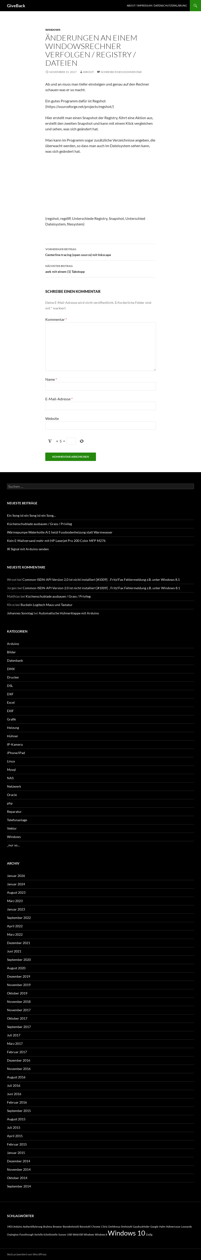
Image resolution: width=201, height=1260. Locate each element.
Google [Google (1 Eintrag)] (154, 1226)
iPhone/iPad (16, 753)
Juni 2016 (14, 1094)
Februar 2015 (17, 1144)
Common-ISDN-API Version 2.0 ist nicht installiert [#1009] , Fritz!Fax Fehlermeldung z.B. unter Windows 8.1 (101, 580)
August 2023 (16, 892)
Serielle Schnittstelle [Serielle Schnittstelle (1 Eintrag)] (46, 1234)
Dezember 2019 (18, 976)
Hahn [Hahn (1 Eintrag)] (162, 1226)
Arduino (13, 644)
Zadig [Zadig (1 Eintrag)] (149, 1234)
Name (51, 379)
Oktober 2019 (17, 993)
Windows (52, 29)
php (10, 803)
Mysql (11, 770)
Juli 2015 (13, 1127)
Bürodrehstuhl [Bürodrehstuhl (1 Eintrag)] (71, 1226)
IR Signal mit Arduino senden (28, 549)
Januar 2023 (16, 909)
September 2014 (19, 1186)
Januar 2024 (16, 884)
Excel (11, 702)
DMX (11, 669)
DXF (10, 694)
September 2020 (19, 960)
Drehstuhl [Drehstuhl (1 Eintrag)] (126, 1226)
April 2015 (15, 1136)
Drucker (13, 677)
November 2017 (19, 1010)
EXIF (10, 711)
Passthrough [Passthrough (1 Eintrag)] (26, 1234)
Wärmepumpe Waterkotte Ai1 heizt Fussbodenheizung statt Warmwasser (60, 532)
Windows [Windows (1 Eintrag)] (89, 1234)
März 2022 (15, 934)
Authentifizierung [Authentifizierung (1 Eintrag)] (32, 1226)
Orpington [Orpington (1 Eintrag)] (13, 1234)
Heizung (13, 728)
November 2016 (19, 1069)
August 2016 (16, 1077)
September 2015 (19, 1111)
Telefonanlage (17, 820)
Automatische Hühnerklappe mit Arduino (69, 613)
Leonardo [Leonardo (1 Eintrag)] (186, 1226)
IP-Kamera (15, 744)
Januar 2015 (16, 1153)
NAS (10, 778)
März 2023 (15, 901)
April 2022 (15, 926)
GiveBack (16, 5)
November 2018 (19, 1002)
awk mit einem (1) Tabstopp (100, 268)
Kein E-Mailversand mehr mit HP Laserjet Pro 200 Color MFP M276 (56, 541)
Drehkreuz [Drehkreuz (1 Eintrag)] (114, 1226)
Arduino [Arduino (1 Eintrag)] (17, 1226)
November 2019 (19, 985)
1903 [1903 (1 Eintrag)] (10, 1226)
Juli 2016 (13, 1085)
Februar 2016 (17, 1102)
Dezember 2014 (18, 1161)
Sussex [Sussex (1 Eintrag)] (62, 1234)
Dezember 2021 (18, 943)
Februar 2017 (17, 1052)
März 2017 (15, 1043)
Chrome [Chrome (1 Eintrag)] (95, 1226)
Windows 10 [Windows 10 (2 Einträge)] (126, 1233)
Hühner (12, 736)
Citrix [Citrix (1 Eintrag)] (104, 1226)
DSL (10, 686)
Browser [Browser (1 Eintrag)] (57, 1226)
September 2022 (19, 918)
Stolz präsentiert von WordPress (26, 1254)
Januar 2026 (16, 876)
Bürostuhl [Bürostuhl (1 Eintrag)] (85, 1226)
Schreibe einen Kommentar (121, 72)
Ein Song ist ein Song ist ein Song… (31, 515)
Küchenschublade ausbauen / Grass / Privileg (39, 524)
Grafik (11, 719)
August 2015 (16, 1119)
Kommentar (56, 319)
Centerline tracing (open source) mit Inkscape (100, 251)
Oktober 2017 (17, 1018)
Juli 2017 (13, 1035)
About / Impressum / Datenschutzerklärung (157, 5)
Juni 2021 (14, 951)
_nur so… (13, 845)
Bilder (11, 652)
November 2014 (19, 1169)
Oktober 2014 (17, 1178)
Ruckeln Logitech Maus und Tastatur (47, 605)
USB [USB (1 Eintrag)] (69, 1234)
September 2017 (19, 1027)
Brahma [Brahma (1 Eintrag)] (47, 1226)
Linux (11, 761)
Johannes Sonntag (20, 613)
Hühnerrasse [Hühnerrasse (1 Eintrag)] (173, 1226)
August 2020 (16, 968)
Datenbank (15, 660)
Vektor (12, 828)
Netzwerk (14, 786)
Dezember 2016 (18, 1060)
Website (52, 418)
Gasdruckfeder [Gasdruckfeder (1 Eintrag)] (141, 1226)
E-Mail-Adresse (59, 399)
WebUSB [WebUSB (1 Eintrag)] (78, 1234)
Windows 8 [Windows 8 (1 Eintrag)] (101, 1234)
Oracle (12, 795)
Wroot (88, 72)
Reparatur (14, 811)
